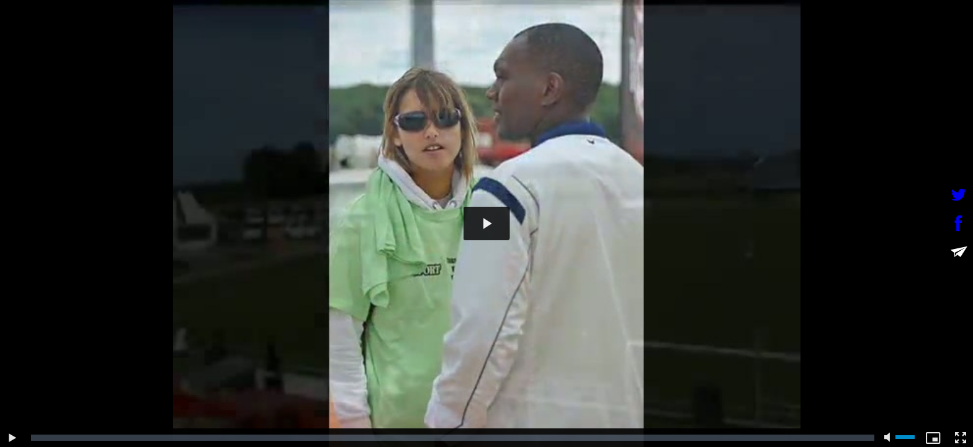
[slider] (452, 438)
